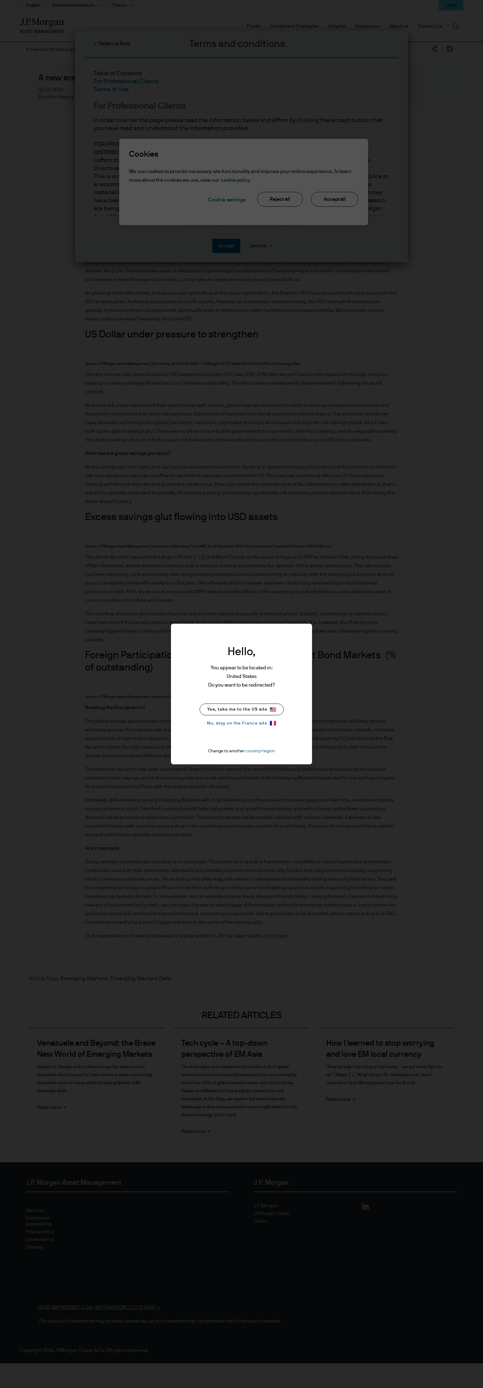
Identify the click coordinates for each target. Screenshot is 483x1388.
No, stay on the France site (241, 723)
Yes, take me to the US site (241, 709)
